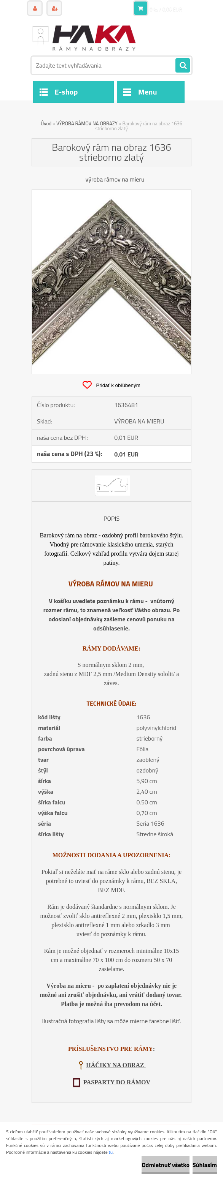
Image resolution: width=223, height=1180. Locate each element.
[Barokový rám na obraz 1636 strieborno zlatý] (111, 192)
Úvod (46, 123)
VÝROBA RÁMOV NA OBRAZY (87, 123)
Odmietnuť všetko (166, 1164)
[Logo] (84, 37)
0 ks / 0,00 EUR (166, 9)
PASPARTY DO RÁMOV (116, 1082)
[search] (183, 65)
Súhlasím (205, 1164)
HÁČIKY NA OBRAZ (115, 1065)
